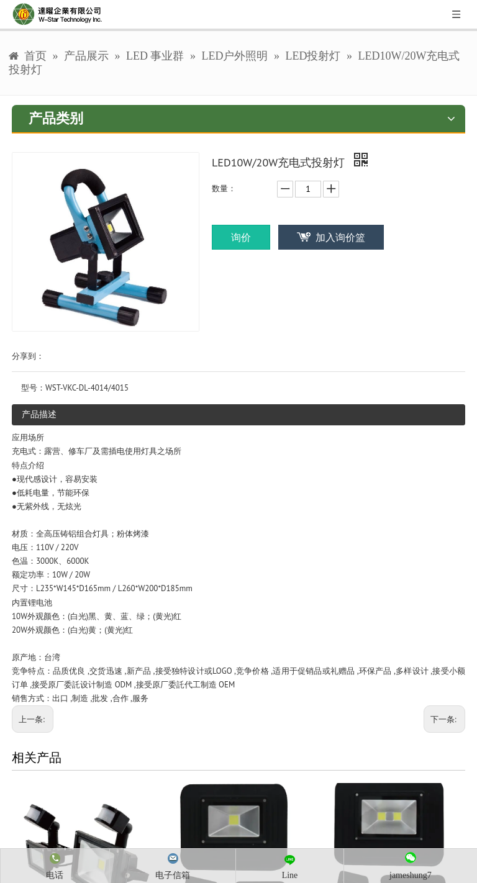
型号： (33, 388)
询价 (241, 237)
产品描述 (39, 414)
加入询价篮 (340, 237)
